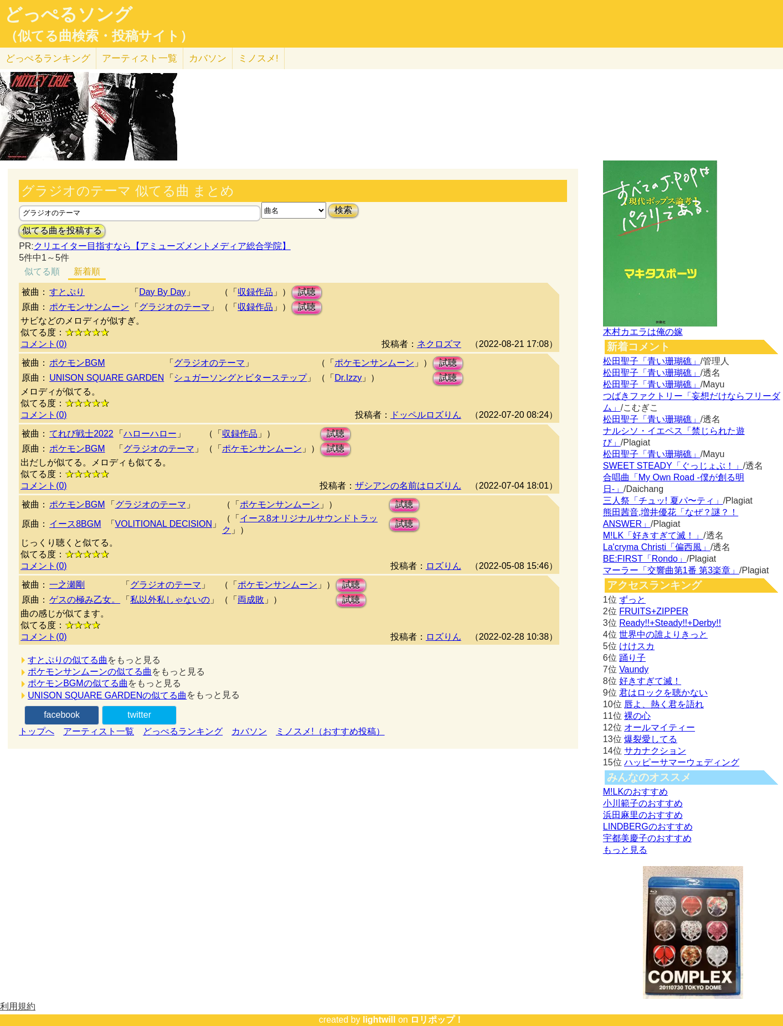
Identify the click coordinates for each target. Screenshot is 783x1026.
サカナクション (655, 750)
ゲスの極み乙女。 (84, 599)
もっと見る (625, 849)
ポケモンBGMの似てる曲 (77, 683)
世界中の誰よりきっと (663, 634)
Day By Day (162, 292)
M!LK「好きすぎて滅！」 (653, 535)
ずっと (632, 599)
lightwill (379, 1019)
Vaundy (633, 669)
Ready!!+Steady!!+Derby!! (670, 623)
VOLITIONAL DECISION (163, 523)
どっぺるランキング (183, 731)
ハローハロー (150, 433)
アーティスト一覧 (98, 731)
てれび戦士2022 (81, 433)
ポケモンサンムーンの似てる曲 (90, 671)
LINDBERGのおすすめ (648, 826)
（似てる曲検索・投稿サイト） (98, 36)
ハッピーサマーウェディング (681, 762)
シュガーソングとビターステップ (240, 377)
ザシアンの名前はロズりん (408, 485)
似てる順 (42, 271)
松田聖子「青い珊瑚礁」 (651, 361)
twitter (139, 714)
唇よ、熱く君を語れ (664, 704)
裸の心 (637, 716)
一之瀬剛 (67, 584)
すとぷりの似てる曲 (67, 660)
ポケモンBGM (77, 362)
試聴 (307, 292)
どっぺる (48, 58)
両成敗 (251, 599)
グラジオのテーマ (174, 307)
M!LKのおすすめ (635, 791)
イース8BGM (75, 523)
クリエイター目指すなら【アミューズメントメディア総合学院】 (162, 246)
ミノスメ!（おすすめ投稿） (330, 731)
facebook (62, 714)
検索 (343, 210)
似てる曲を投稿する (62, 230)
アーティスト (139, 58)
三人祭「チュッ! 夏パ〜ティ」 (663, 500)
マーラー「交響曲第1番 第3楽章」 (671, 570)
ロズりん (443, 566)
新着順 (87, 271)
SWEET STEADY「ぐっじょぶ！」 (673, 465)
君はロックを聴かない (663, 692)
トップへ (36, 731)
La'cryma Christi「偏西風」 (656, 547)
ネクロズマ (439, 344)
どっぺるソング (68, 14)
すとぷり (67, 292)
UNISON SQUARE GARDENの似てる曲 (107, 695)
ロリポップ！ (436, 1019)
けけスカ (637, 646)
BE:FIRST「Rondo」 (645, 558)
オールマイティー (659, 727)
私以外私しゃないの (170, 599)
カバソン (207, 58)
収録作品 (255, 292)
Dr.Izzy (348, 377)
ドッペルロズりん (425, 414)
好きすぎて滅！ (650, 681)
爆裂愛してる (650, 739)
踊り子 (632, 657)
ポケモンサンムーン (89, 307)
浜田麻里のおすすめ (643, 815)
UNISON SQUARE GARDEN (106, 377)
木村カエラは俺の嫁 (643, 331)
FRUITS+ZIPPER (653, 611)
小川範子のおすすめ (643, 803)
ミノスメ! (258, 58)
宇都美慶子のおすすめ (647, 838)
